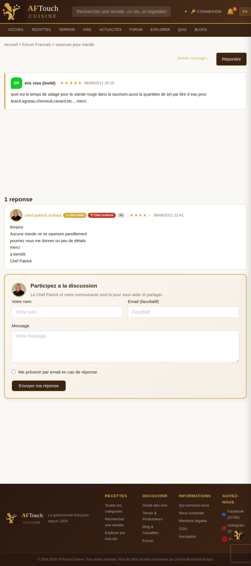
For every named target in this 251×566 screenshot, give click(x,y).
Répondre (231, 59)
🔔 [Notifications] (231, 11)
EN (245, 11)
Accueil (16, 30)
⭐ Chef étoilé (74, 215)
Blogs (201, 30)
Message (20, 325)
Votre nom (21, 301)
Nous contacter (191, 513)
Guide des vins (154, 505)
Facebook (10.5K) (233, 514)
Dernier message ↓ (193, 58)
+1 (121, 215)
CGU (183, 529)
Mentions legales (193, 521)
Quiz (182, 30)
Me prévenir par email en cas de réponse (54, 372)
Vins (87, 30)
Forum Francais (36, 44)
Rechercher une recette (114, 522)
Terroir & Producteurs (152, 516)
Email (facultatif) (143, 301)
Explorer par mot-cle (115, 536)
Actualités (110, 30)
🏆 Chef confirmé (102, 215)
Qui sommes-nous (194, 505)
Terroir (67, 30)
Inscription (187, 536)
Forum (136, 30)
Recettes (41, 30)
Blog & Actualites (150, 530)
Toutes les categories (113, 508)
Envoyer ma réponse (39, 385)
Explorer (160, 30)
